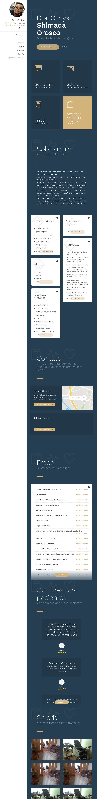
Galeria (21, 54)
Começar (20, 35)
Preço (21, 46)
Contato (20, 42)
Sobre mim (19, 39)
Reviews (20, 50)
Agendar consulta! (15, 58)
